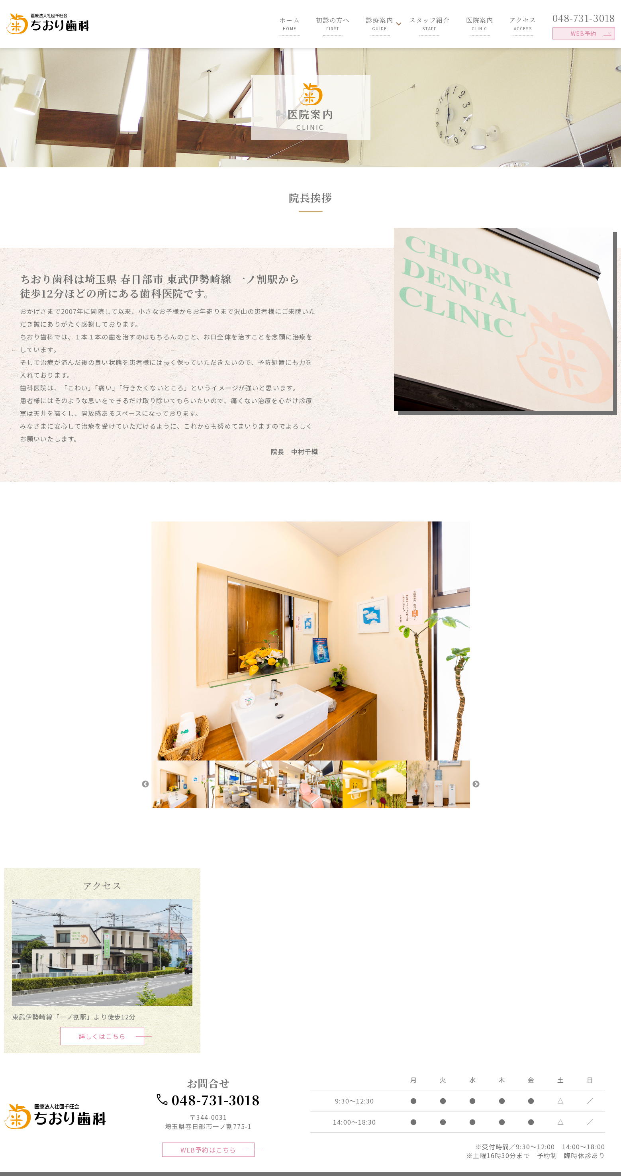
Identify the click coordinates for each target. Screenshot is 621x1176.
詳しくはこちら (102, 1036)
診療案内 (379, 23)
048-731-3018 (583, 18)
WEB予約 (584, 33)
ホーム (289, 23)
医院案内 (479, 23)
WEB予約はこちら (208, 1150)
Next (476, 784)
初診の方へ (333, 23)
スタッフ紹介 (429, 23)
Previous (145, 784)
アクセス (522, 23)
